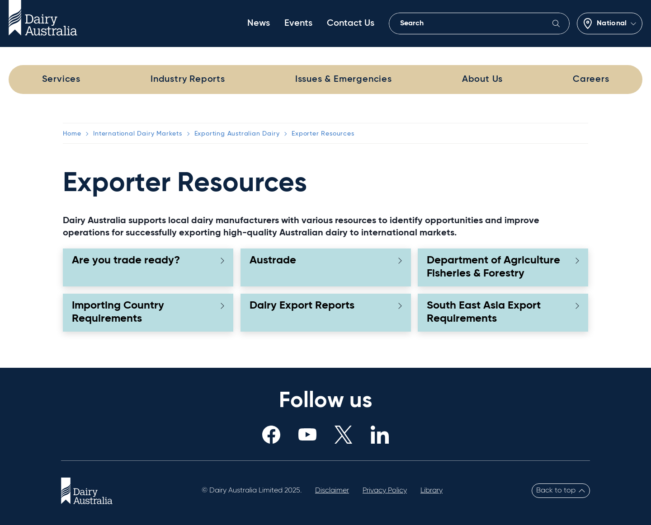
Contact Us (350, 23)
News (258, 23)
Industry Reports (188, 79)
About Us (482, 79)
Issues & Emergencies (343, 79)
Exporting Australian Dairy (237, 134)
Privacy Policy (385, 490)
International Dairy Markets (137, 134)
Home (72, 134)
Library (431, 490)
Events (298, 23)
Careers (591, 79)
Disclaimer (332, 490)
